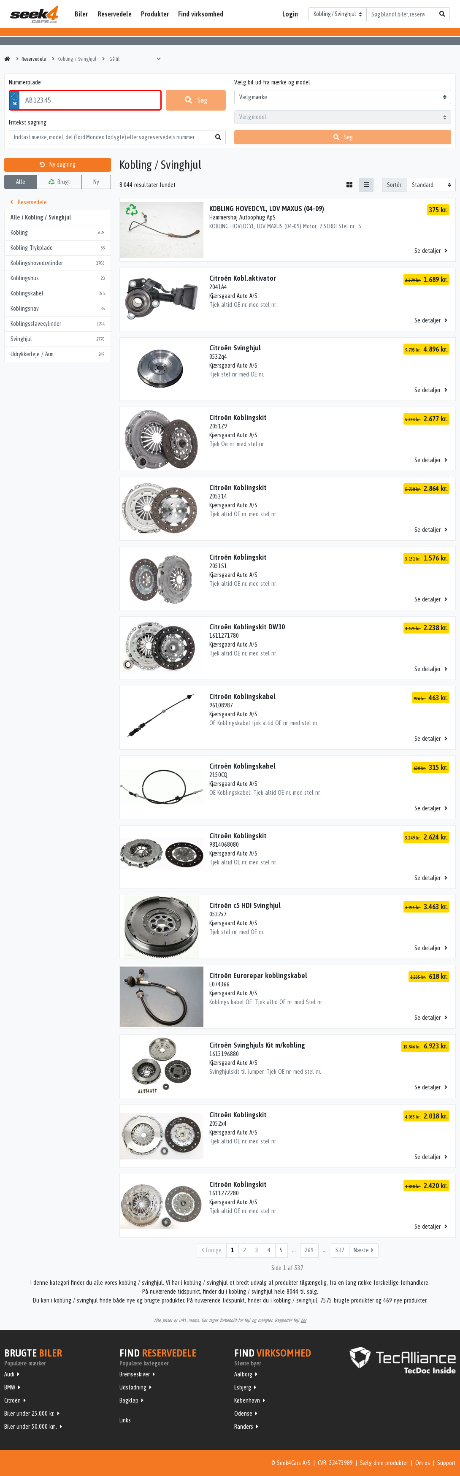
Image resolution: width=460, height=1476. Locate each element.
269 (309, 1250)
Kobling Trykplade (58, 248)
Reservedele (114, 14)
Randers (243, 1426)
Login (290, 14)
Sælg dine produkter (384, 1463)
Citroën (12, 1400)
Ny (96, 182)
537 (340, 1250)
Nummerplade (25, 82)
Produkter (155, 14)
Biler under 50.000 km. (30, 1426)
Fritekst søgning (27, 122)
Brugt (59, 182)
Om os (422, 1463)
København (247, 1400)
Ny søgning (58, 164)
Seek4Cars (34, 14)
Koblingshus (58, 278)
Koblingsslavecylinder (58, 324)
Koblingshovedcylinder (58, 263)
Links (125, 1420)
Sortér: (395, 184)
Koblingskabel (58, 293)
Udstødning (132, 1387)
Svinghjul (58, 339)
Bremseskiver (134, 1374)
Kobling (58, 232)
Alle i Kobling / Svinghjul (41, 217)
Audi (9, 1374)
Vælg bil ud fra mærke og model (272, 82)
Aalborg (243, 1374)
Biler (81, 14)
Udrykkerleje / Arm (58, 354)
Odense (243, 1413)
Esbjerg (242, 1387)
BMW (9, 1387)
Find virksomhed (200, 14)
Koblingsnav (58, 308)
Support (446, 1463)
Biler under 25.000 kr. (29, 1413)
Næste (363, 1250)
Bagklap (128, 1400)
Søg (196, 100)
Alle (20, 182)
